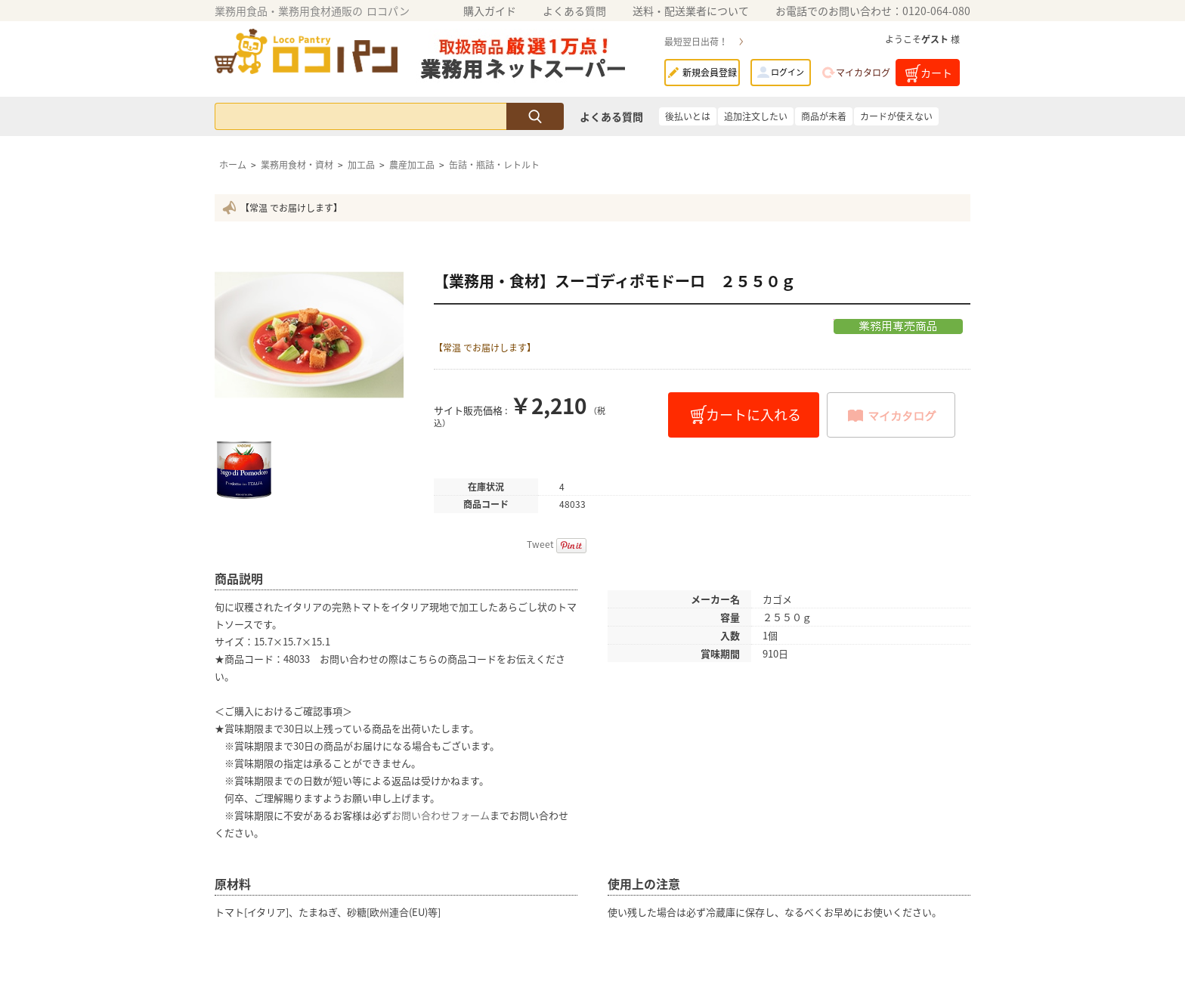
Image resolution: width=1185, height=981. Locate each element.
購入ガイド (489, 10)
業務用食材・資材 (297, 165)
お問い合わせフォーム (440, 815)
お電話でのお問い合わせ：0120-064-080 (872, 10)
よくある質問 (574, 10)
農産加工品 (412, 165)
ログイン (787, 72)
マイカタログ (863, 72)
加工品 (361, 165)
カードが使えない (896, 116)
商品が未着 (823, 116)
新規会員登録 (709, 72)
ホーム (232, 165)
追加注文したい (755, 116)
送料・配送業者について (691, 10)
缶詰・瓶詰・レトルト (494, 165)
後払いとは (687, 116)
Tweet (540, 544)
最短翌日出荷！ (696, 41)
